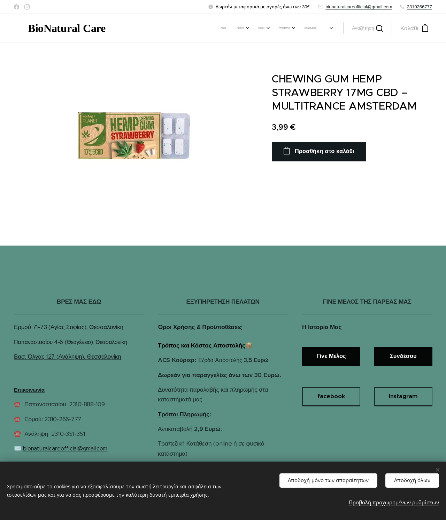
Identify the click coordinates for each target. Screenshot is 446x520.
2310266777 (419, 6)
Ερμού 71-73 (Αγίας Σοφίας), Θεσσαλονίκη (68, 327)
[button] (367, 28)
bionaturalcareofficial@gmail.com (358, 6)
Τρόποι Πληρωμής (183, 414)
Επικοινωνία (29, 389)
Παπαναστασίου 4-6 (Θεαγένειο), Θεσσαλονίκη (70, 342)
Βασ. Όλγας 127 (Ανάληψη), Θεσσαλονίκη (67, 356)
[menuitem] (170, 28)
